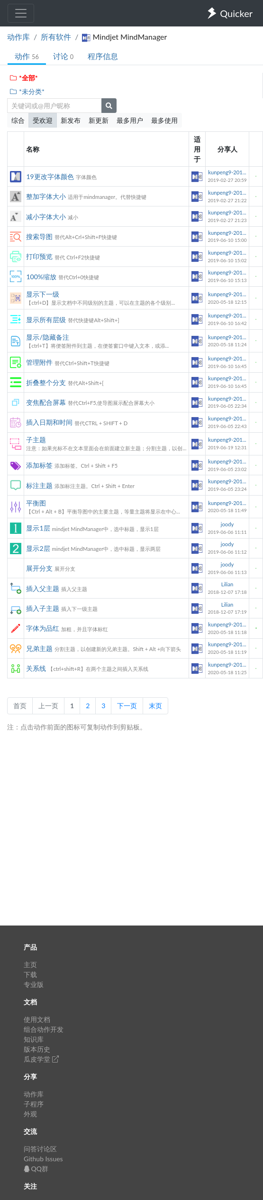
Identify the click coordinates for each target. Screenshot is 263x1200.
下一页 (127, 706)
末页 (155, 706)
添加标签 (39, 465)
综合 (18, 120)
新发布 (71, 120)
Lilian (227, 584)
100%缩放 (41, 277)
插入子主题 (42, 608)
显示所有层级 (46, 320)
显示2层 (38, 548)
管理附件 (39, 362)
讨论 (63, 55)
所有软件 (56, 36)
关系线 (36, 668)
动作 (27, 55)
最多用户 (130, 120)
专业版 (34, 984)
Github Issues (43, 1159)
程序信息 (103, 55)
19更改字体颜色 (49, 176)
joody (227, 524)
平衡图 (36, 503)
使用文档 (37, 1019)
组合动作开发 (43, 1029)
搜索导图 (39, 236)
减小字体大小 (46, 217)
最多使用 (164, 120)
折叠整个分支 (46, 382)
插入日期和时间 (49, 422)
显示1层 (38, 528)
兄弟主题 (39, 648)
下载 (30, 974)
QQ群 (36, 1169)
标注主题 (39, 485)
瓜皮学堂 (41, 1059)
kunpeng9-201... (227, 172)
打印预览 (39, 256)
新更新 (99, 120)
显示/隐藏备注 (47, 337)
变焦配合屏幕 (46, 402)
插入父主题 (42, 588)
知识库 (34, 1039)
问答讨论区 (40, 1149)
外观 (30, 1114)
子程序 (34, 1104)
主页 (30, 964)
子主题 (36, 440)
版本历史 (37, 1049)
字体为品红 (42, 628)
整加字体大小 (46, 196)
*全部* (23, 78)
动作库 (18, 36)
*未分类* (27, 91)
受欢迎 (43, 120)
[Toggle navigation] (21, 13)
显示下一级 (42, 294)
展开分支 (39, 568)
